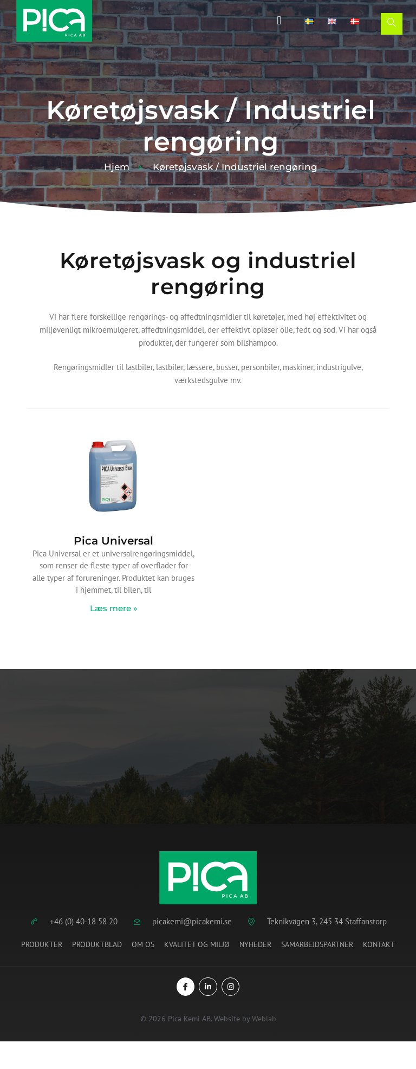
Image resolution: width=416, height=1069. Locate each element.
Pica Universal (113, 540)
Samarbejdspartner (317, 944)
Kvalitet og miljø (197, 944)
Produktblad (97, 944)
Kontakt (379, 944)
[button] (278, 21)
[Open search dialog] (391, 24)
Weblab (264, 1018)
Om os (143, 944)
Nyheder (255, 944)
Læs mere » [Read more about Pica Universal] (114, 608)
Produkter (41, 944)
